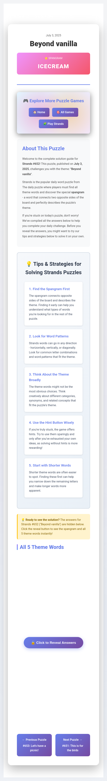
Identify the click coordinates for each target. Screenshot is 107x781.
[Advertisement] (53, 584)
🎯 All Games (65, 112)
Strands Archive (44, 16)
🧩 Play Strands (53, 124)
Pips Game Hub (20, 16)
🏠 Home (39, 112)
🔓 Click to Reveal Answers (53, 643)
